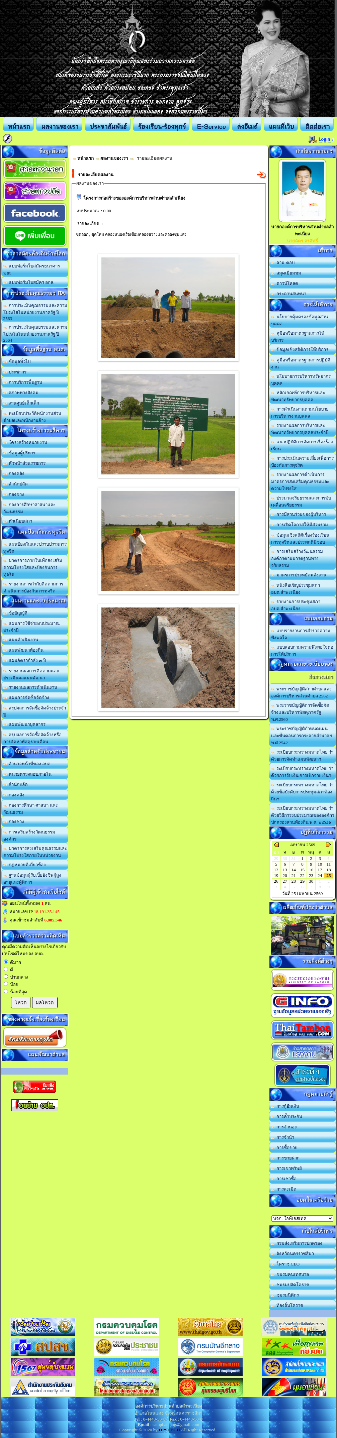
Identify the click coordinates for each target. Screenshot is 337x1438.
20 (285, 875)
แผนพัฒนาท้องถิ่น (23, 650)
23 (311, 875)
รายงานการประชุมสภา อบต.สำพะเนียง (296, 605)
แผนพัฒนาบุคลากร (24, 724)
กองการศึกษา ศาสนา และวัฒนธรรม (30, 809)
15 (302, 869)
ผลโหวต (45, 1002)
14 (293, 869)
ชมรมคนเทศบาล (290, 1274)
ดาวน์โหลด (285, 283)
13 (285, 869)
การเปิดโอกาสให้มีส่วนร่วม (299, 524)
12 (276, 869)
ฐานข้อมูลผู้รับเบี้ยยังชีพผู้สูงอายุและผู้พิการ (32, 879)
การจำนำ (282, 1137)
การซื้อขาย (284, 1147)
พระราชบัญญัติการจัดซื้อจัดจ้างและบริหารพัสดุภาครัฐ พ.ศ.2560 (300, 712)
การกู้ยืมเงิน (285, 1106)
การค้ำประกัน (287, 1116)
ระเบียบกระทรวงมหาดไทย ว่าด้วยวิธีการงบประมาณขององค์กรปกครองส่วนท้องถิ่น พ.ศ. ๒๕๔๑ (302, 815)
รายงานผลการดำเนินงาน (30, 687)
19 (276, 875)
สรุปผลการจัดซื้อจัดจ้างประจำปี (34, 711)
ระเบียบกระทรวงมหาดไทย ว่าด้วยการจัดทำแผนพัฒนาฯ (302, 756)
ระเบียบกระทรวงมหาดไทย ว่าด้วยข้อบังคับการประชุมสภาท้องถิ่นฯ (302, 791)
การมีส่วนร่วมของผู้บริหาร (298, 514)
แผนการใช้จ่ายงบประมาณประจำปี (31, 627)
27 (285, 881)
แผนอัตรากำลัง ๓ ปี (24, 660)
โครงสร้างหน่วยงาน (25, 442)
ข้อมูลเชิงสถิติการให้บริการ (300, 349)
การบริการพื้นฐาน (23, 382)
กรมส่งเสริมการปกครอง (297, 1243)
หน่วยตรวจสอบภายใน (27, 774)
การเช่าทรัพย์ (286, 1168)
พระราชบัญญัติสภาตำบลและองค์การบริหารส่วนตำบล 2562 (301, 692)
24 (320, 875)
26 (276, 881)
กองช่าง (13, 494)
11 (329, 864)
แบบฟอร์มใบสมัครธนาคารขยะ (31, 269)
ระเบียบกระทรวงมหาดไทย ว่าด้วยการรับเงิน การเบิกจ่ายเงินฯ (302, 772)
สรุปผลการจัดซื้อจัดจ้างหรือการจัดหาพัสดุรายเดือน (32, 738)
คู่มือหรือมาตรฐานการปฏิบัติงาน (301, 363)
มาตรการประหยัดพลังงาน (299, 574)
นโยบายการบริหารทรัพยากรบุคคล (301, 380)
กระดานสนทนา (289, 293)
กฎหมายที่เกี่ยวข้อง (24, 864)
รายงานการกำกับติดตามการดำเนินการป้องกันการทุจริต (33, 587)
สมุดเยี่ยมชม (286, 272)
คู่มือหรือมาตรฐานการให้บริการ (298, 337)
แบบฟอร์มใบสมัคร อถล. (29, 282)
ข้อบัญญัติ (15, 613)
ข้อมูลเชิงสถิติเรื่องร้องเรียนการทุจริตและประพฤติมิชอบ (300, 539)
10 (320, 864)
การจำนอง (284, 1126)
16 (311, 869)
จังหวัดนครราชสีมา (292, 1253)
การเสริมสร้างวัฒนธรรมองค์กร (29, 835)
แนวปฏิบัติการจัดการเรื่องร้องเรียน (302, 445)
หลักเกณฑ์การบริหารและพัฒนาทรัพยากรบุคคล (298, 396)
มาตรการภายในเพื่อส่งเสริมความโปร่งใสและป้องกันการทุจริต (33, 567)
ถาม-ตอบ (282, 262)
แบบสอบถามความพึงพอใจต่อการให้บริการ (302, 651)
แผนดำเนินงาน (20, 639)
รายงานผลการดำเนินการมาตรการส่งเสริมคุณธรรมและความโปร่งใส (300, 481)
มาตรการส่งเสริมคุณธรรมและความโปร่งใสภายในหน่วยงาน (35, 852)
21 (293, 875)
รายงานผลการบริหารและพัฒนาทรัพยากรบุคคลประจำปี (299, 429)
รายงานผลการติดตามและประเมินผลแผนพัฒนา (31, 674)
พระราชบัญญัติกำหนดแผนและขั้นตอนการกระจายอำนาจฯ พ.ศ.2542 (301, 735)
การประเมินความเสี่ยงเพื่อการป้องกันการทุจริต (302, 462)
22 (302, 875)
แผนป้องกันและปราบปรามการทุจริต (35, 548)
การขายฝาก (285, 1157)
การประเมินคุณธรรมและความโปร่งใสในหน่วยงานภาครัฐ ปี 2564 (35, 334)
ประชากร (15, 371)
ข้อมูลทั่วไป (17, 361)
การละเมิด (284, 1189)
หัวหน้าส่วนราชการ (24, 463)
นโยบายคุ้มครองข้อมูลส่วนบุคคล (299, 320)
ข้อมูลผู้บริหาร (19, 452)
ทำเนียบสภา (17, 521)
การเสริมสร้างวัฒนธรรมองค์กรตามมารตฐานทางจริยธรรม (297, 558)
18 (328, 869)
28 (293, 881)
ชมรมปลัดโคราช (290, 1284)
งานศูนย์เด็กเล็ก (21, 403)
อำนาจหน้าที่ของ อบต (27, 763)
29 (302, 881)
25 (328, 875)
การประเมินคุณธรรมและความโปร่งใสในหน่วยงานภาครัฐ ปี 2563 (35, 312)
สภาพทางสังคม (21, 392)
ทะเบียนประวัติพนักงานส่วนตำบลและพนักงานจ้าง (32, 417)
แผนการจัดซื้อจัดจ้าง (26, 697)
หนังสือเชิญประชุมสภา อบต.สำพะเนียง (295, 589)
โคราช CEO (285, 1263)
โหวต (21, 1002)
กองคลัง (14, 473)
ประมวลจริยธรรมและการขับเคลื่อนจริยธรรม (301, 501)
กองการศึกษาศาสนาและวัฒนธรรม (29, 508)
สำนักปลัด (15, 483)
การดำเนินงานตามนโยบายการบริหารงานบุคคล (300, 413)
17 (320, 869)
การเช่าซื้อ (284, 1178)
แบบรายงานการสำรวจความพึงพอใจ (301, 634)
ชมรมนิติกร (285, 1295)
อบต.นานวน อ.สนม (302, 1218)
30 (311, 881)
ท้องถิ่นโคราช (287, 1305)
